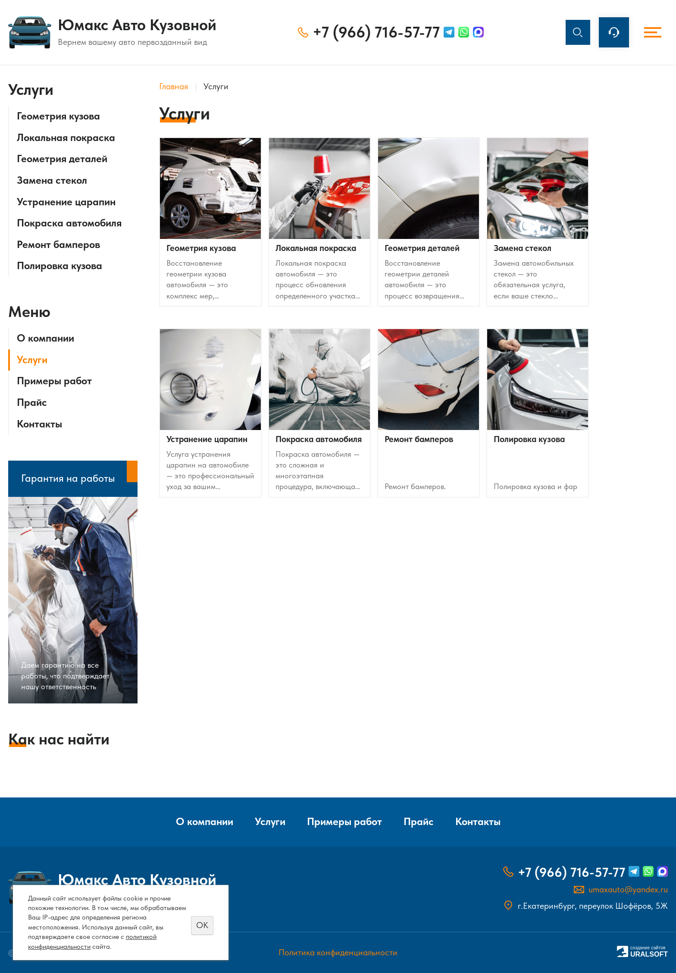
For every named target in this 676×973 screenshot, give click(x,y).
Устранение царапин (66, 202)
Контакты (39, 424)
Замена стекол (52, 180)
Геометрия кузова (58, 116)
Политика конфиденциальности (338, 952)
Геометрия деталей (62, 159)
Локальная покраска (66, 138)
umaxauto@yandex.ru (628, 890)
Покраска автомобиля (69, 223)
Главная (173, 86)
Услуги (32, 360)
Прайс (32, 402)
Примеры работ (54, 381)
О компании (45, 338)
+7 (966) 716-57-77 (373, 32)
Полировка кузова (59, 266)
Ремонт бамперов (58, 245)
